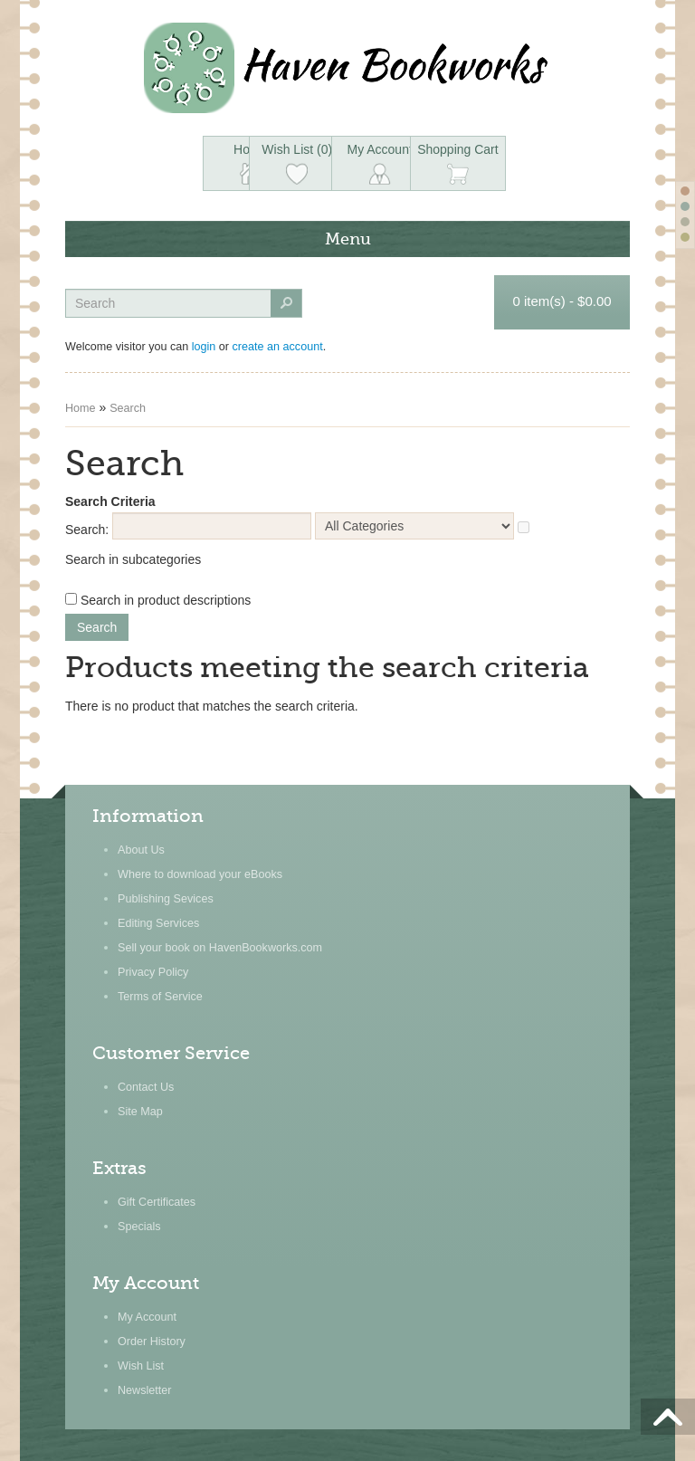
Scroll (668, 1416)
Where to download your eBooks (200, 874)
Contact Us (146, 1087)
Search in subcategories (133, 559)
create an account (278, 346)
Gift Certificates (156, 1202)
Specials (139, 1226)
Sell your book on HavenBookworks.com (220, 947)
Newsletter (145, 1390)
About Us (141, 850)
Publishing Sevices (166, 899)
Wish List (141, 1366)
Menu (348, 239)
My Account (147, 1317)
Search (127, 408)
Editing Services (158, 923)
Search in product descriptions (166, 600)
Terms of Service (160, 996)
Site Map (140, 1111)
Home (80, 408)
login (204, 346)
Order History (152, 1341)
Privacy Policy (153, 972)
